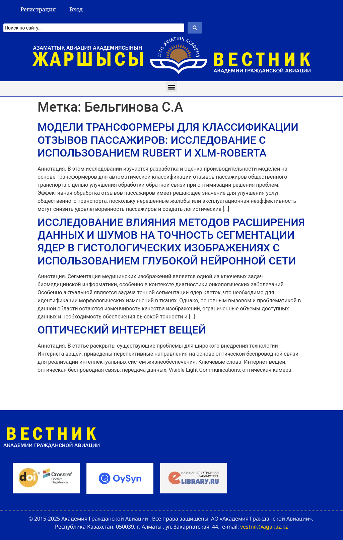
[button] (171, 86)
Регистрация (38, 9)
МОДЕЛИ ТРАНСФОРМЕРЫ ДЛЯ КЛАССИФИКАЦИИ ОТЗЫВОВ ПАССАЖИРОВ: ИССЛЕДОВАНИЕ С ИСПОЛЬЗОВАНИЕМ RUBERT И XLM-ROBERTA (168, 140)
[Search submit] (195, 28)
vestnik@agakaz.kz (264, 526)
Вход (76, 9)
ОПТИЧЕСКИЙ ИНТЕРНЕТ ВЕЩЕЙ (122, 329)
